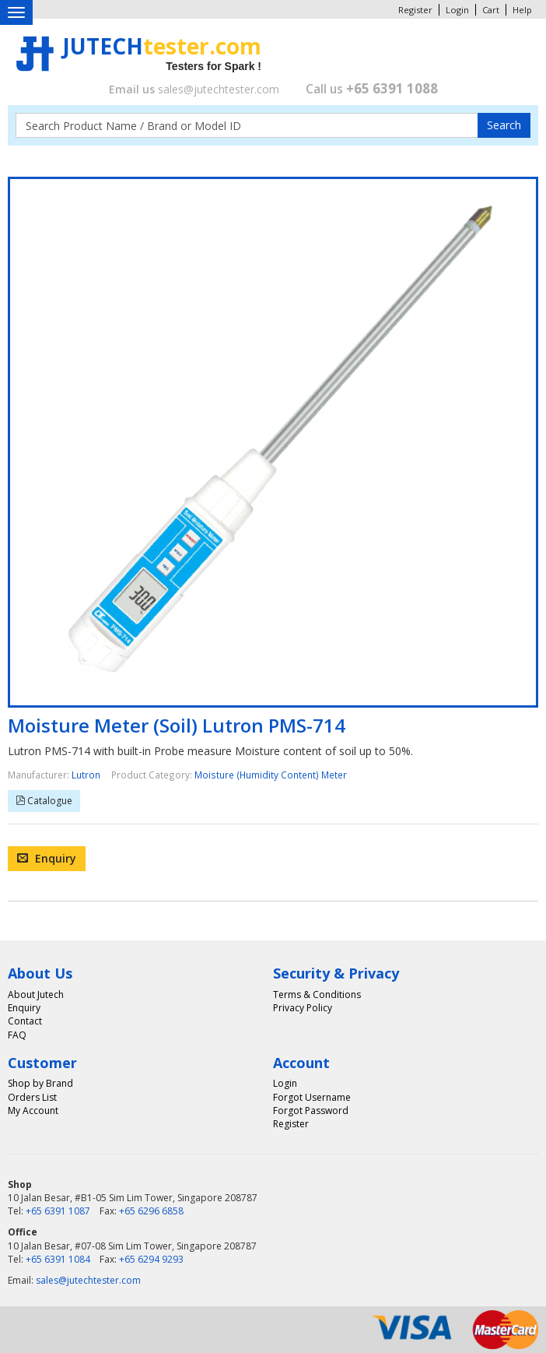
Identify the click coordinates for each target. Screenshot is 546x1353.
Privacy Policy (302, 1007)
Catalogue (48, 800)
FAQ (17, 1035)
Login (457, 10)
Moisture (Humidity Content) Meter (270, 774)
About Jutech (36, 994)
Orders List (32, 1097)
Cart (490, 10)
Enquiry (46, 858)
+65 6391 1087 (58, 1211)
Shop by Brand (40, 1083)
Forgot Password (310, 1110)
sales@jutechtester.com (218, 89)
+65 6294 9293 (151, 1259)
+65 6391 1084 (58, 1259)
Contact (25, 1021)
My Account (33, 1110)
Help (522, 10)
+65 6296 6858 (151, 1211)
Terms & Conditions (317, 994)
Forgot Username (312, 1097)
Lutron (86, 774)
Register (415, 10)
